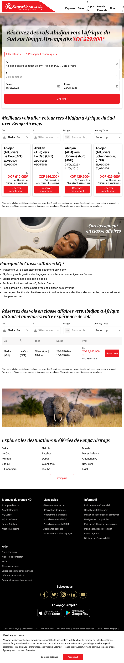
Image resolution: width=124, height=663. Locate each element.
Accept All (73, 656)
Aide (112, 8)
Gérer (81, 8)
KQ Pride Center (9, 519)
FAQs (4, 561)
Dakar (5, 448)
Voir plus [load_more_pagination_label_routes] (62, 478)
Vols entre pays (47, 629)
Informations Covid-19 (13, 575)
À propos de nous (90, 8)
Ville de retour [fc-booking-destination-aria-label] (14, 76)
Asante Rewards (102, 8)
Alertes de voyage (10, 566)
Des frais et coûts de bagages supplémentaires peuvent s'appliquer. (31, 206)
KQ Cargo (7, 514)
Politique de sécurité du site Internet (101, 514)
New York (87, 463)
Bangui (6, 463)
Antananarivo (89, 458)
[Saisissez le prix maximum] (79, 137)
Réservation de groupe (54, 510)
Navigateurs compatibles (96, 519)
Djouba (46, 469)
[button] (42, 54)
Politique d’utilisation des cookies (100, 524)
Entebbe (47, 453)
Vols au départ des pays (107, 629)
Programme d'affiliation (55, 514)
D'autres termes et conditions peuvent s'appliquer (81, 206)
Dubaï (45, 458)
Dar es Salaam (90, 453)
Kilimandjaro (9, 469)
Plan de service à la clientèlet (98, 528)
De (7, 62)
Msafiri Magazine (10, 528)
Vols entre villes (63, 629)
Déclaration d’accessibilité (97, 538)
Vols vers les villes (29, 629)
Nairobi (46, 448)
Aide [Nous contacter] (13, 556)
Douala (86, 448)
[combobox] (16, 137)
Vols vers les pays (11, 629)
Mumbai (6, 458)
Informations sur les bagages (57, 533)
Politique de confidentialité (97, 505)
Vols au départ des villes (83, 629)
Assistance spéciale (53, 528)
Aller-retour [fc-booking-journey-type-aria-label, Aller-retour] (12, 54)
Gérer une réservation (54, 505)
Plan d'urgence (91, 533)
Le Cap (6, 453)
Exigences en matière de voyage (17, 571)
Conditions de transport (96, 510)
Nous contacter (9, 552)
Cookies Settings (49, 656)
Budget (66, 130)
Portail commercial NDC (55, 519)
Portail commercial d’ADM (56, 524)
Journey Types (101, 130)
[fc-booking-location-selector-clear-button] (117, 64)
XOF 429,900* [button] (88, 39)
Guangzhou (48, 463)
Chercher (62, 98)
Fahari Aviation (9, 524)
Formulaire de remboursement (17, 580)
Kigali (85, 469)
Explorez (70, 8)
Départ (9, 84)
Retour (67, 84)
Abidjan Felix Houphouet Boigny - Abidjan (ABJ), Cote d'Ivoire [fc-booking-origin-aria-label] (41, 65)
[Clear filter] (27, 137)
